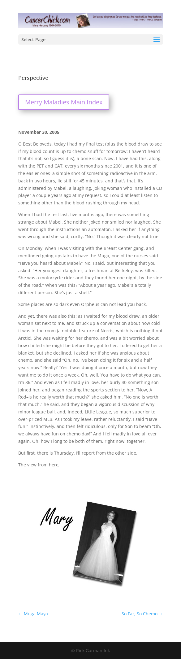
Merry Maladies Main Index (63, 102)
